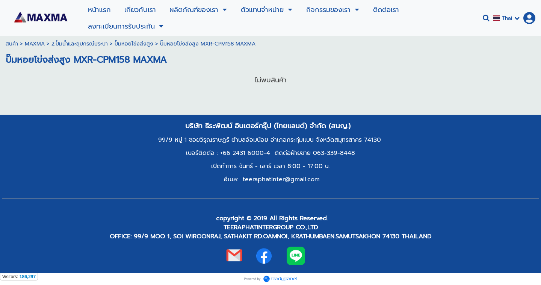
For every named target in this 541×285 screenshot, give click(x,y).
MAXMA (35, 44)
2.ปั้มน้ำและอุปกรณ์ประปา (79, 44)
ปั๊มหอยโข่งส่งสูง (134, 44)
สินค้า (12, 44)
